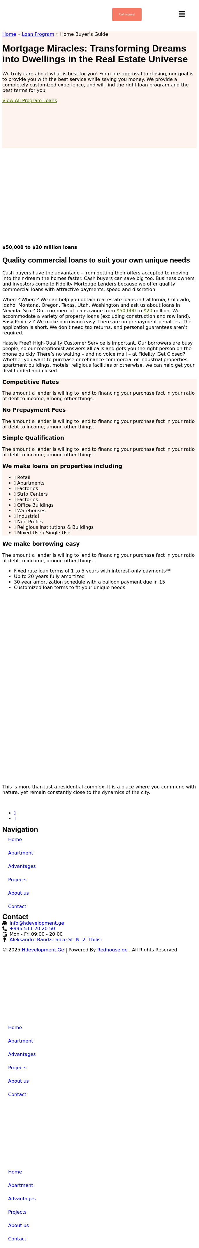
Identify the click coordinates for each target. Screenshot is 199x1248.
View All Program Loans (29, 100)
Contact (17, 906)
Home (9, 34)
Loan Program (38, 34)
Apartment (20, 853)
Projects (17, 879)
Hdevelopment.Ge (43, 950)
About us (18, 893)
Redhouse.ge (112, 950)
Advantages (22, 866)
